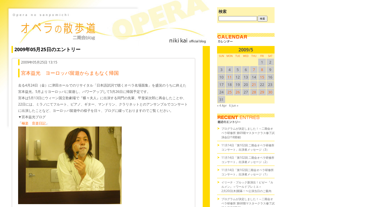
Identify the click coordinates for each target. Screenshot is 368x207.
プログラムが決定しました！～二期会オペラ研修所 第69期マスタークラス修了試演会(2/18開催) (248, 132)
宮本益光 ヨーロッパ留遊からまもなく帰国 (70, 73)
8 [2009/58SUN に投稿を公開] (262, 69)
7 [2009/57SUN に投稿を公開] (254, 69)
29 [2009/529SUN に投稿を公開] (262, 92)
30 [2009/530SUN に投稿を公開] (270, 92)
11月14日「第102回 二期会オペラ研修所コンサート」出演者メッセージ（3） (247, 147)
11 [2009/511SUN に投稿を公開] (229, 77)
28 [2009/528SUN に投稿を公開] (254, 92)
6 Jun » (233, 105)
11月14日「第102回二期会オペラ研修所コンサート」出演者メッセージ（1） (247, 172)
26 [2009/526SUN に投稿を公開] (237, 92)
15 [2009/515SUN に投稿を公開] (262, 77)
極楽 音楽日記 (34, 123)
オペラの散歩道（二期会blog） (109, 27)
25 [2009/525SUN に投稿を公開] (229, 92)
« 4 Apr (222, 105)
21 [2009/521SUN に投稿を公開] (254, 84)
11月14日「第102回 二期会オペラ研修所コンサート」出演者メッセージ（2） (247, 160)
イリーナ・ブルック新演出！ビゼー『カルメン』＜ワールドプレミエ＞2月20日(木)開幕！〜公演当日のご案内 (247, 186)
